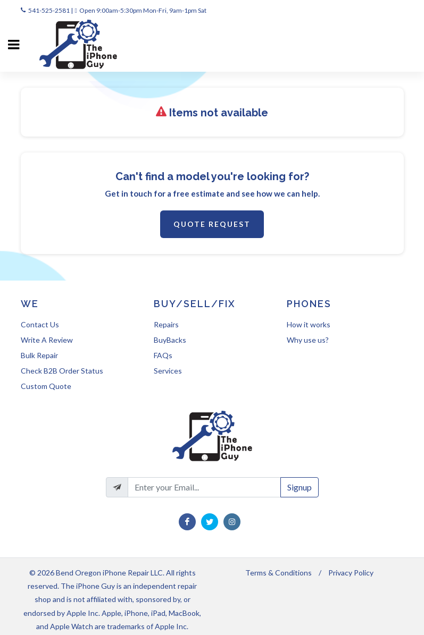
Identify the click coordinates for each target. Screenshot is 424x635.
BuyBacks (170, 339)
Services (168, 370)
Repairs (166, 324)
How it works (308, 324)
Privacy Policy (350, 572)
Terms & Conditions (278, 572)
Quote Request (212, 223)
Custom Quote (46, 386)
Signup (299, 487)
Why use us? (308, 339)
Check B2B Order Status (62, 370)
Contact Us (40, 324)
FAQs (163, 355)
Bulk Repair (39, 355)
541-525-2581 (49, 10)
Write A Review (47, 339)
